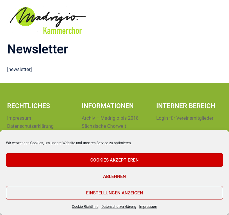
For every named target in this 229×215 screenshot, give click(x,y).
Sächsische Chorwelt (104, 126)
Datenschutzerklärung (118, 207)
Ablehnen (114, 176)
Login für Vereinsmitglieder (184, 118)
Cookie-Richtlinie (85, 207)
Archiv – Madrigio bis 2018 (110, 118)
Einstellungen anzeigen (114, 193)
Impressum (148, 207)
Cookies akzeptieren (114, 160)
